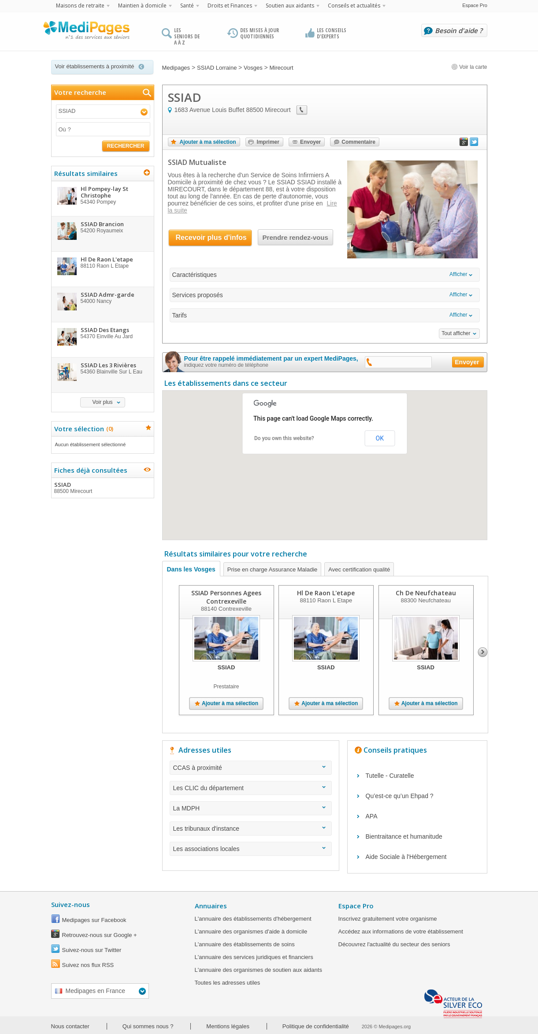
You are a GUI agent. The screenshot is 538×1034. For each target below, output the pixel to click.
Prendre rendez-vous (295, 237)
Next (483, 652)
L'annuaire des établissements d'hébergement (253, 918)
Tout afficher (456, 333)
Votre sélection (82, 428)
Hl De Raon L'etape (326, 593)
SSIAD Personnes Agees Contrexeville (226, 597)
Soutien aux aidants (290, 5)
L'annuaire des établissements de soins (245, 944)
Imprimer (268, 142)
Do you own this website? (284, 438)
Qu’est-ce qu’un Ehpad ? (400, 795)
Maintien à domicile (142, 5)
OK (380, 438)
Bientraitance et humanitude (404, 836)
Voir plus (102, 402)
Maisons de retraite (80, 5)
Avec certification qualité (359, 569)
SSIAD (102, 488)
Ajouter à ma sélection (208, 142)
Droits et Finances (230, 5)
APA (372, 816)
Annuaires (211, 905)
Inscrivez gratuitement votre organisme (387, 918)
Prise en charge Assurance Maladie (272, 569)
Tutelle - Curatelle (390, 775)
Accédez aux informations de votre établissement (400, 931)
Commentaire (358, 142)
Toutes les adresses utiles (227, 982)
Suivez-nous (70, 904)
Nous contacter (70, 1026)
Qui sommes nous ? (148, 1026)
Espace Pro (474, 5)
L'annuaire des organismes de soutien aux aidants (258, 970)
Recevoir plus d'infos (211, 237)
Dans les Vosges (191, 569)
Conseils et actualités (354, 5)
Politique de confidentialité (315, 1026)
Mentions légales (227, 1026)
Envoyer (310, 142)
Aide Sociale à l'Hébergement (406, 856)
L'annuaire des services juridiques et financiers (254, 957)
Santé (187, 5)
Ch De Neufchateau (425, 593)
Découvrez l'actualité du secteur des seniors (394, 944)
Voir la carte (469, 67)
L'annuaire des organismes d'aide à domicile (251, 931)
